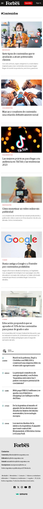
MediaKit (5, 475)
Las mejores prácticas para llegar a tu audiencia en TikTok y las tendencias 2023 (21, 162)
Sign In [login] (38, 3)
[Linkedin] (30, 487)
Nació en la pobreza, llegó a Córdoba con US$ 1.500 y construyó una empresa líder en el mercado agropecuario (26, 362)
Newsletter (13, 475)
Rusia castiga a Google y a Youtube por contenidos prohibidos (19, 265)
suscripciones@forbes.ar (18, 465)
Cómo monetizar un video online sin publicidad (20, 210)
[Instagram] (22, 487)
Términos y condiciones (18, 478)
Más (24, 350)
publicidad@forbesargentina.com (18, 455)
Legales (30, 478)
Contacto (22, 475)
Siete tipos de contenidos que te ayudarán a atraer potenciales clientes (18, 57)
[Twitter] (18, 487)
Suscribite (28, 3)
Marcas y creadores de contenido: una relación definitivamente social (20, 113)
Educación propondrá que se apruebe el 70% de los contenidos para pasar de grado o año (19, 326)
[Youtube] (25, 487)
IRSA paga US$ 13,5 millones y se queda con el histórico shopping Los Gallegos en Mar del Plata (26, 394)
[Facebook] (15, 487)
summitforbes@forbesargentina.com (18, 461)
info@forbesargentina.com (15, 458)
